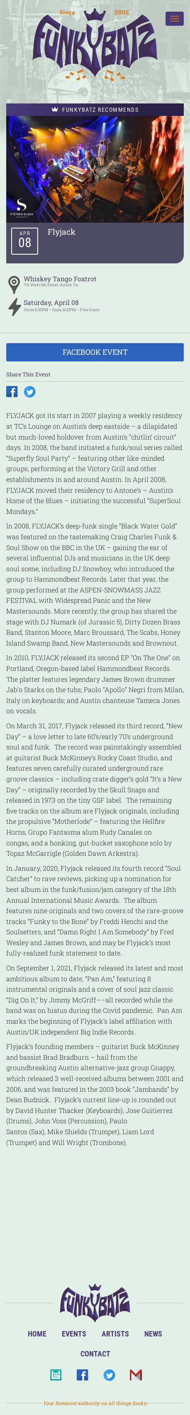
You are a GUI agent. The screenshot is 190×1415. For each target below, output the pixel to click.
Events (74, 1333)
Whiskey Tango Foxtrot (60, 279)
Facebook (82, 1377)
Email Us (135, 1377)
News (153, 1333)
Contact (95, 1353)
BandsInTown (56, 1377)
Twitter (109, 1377)
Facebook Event (95, 352)
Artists (115, 1333)
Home (37, 1333)
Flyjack (62, 231)
